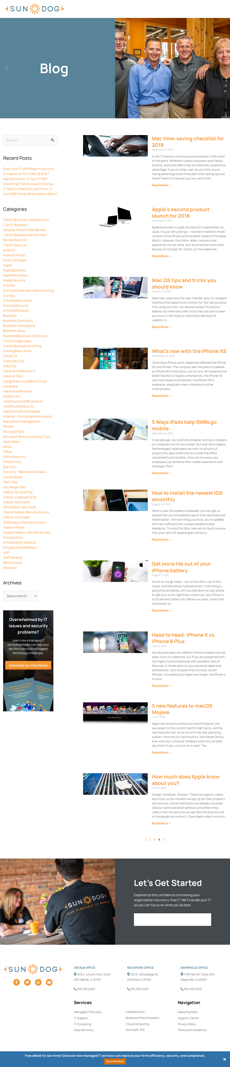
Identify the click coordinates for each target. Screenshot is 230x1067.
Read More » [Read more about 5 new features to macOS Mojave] (161, 752)
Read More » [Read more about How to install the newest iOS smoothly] (161, 540)
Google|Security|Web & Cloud (25, 385)
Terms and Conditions (192, 1030)
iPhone (8, 430)
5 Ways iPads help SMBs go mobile (184, 425)
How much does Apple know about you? (186, 780)
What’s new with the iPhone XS (189, 351)
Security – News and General (25, 476)
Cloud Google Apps (17, 345)
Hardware (10, 390)
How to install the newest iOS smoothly (187, 496)
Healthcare (11, 400)
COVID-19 (10, 360)
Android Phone (14, 260)
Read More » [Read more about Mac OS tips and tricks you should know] (161, 327)
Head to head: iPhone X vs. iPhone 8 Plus (184, 638)
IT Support (81, 1018)
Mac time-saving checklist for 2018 (188, 141)
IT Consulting (82, 1024)
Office (8, 456)
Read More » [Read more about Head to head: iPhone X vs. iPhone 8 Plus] (161, 686)
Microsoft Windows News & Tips (27, 440)
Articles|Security (16, 310)
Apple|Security (14, 285)
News (7, 451)
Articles (9, 290)
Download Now (115, 1061)
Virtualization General (20, 546)
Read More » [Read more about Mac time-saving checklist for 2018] (161, 185)
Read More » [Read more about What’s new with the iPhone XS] (161, 396)
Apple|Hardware (15, 280)
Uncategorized (14, 491)
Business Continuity (18, 325)
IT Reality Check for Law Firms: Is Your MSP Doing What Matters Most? (28, 194)
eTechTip (10, 370)
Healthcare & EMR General (23, 405)
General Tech (13, 380)
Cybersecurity (14, 365)
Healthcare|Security (18, 410)
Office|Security (14, 461)
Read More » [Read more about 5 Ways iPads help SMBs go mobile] (161, 473)
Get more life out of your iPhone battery (181, 567)
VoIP (6, 556)
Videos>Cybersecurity (20, 501)
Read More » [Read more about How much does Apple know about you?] (161, 823)
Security (9, 471)
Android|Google (15, 265)
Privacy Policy (187, 1024)
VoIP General (13, 561)
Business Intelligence (19, 330)
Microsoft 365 (13, 435)
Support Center (188, 1018)
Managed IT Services (88, 1012)
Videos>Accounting (18, 496)
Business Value (14, 335)
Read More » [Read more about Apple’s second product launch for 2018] (161, 256)
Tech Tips (10, 486)
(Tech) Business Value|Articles (26, 225)
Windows (10, 571)
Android (9, 255)
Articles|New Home (17, 305)
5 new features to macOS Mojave (182, 709)
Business (10, 320)
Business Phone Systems (142, 1018)
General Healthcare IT (20, 375)
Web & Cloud (12, 566)
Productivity (12, 466)
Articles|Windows (16, 315)
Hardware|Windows (18, 395)
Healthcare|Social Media (21, 415)
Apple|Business (15, 275)
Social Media (12, 481)
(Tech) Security (15, 250)
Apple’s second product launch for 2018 (180, 212)
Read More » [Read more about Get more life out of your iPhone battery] (161, 611)
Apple (7, 270)
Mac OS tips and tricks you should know (184, 283)
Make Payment (188, 1012)
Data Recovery (84, 1030)
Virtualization (13, 541)
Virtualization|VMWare (20, 551)
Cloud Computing (137, 1024)
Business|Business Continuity (26, 340)
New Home (11, 445)
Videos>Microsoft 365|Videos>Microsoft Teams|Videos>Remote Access (26, 511)
